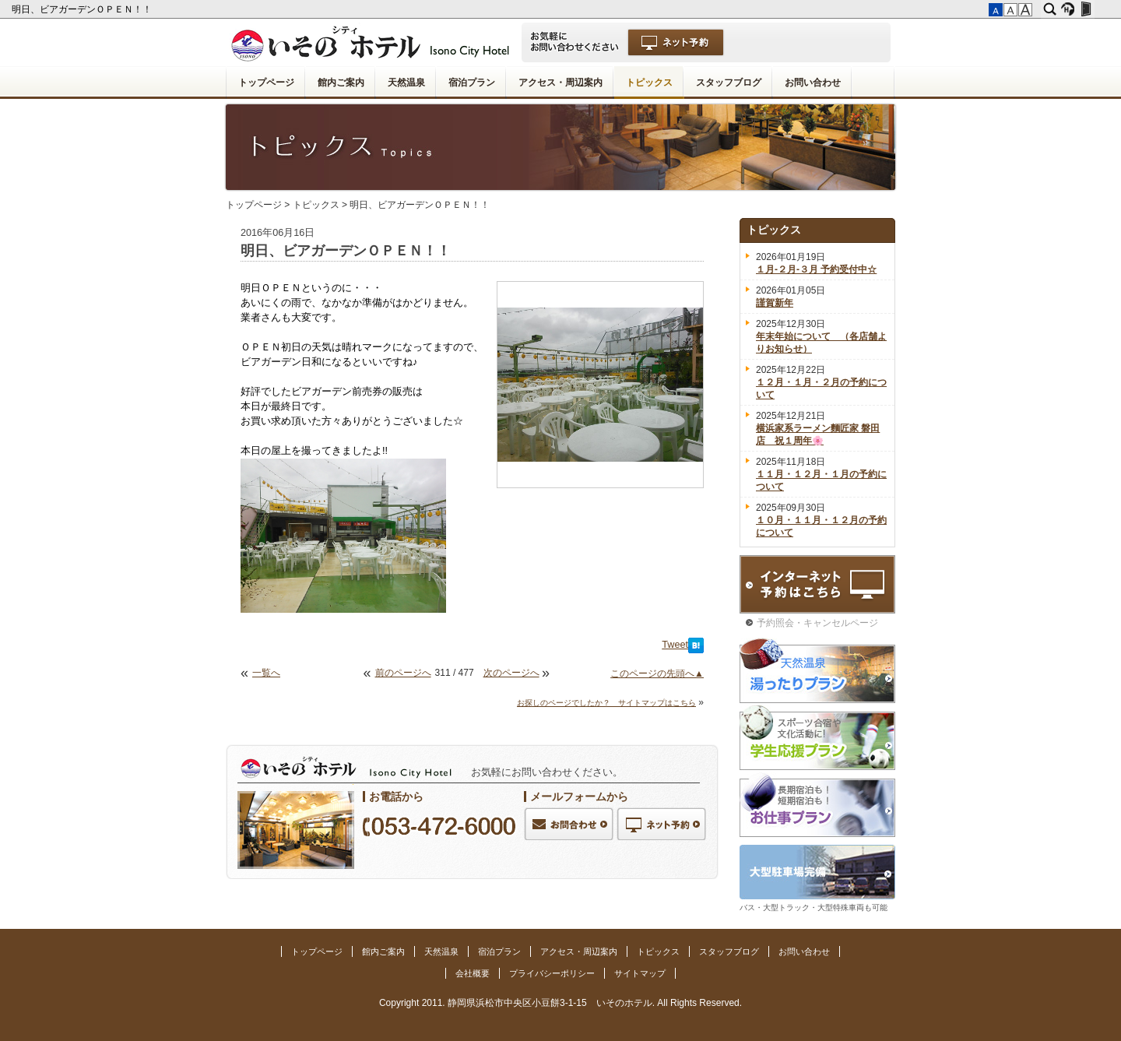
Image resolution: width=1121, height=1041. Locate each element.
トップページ (266, 82)
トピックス (649, 82)
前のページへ (403, 672)
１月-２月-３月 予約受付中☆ (816, 269)
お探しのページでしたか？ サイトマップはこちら (606, 702)
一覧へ (266, 672)
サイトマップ (640, 973)
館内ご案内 (341, 82)
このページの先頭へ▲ (657, 673)
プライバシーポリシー (552, 973)
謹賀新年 (774, 302)
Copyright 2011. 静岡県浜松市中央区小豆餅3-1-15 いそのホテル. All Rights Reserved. (560, 1002)
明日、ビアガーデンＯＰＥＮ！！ (83, 9)
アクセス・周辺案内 (560, 82)
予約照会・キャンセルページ (817, 622)
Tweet (675, 644)
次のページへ (511, 672)
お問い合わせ (813, 82)
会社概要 (472, 973)
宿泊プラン (471, 82)
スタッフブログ (728, 82)
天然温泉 (406, 82)
